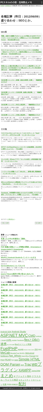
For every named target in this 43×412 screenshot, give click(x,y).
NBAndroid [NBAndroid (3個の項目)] (29, 353)
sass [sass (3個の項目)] (16, 360)
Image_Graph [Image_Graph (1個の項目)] (31, 349)
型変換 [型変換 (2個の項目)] (9, 384)
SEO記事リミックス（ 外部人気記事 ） (14, 115)
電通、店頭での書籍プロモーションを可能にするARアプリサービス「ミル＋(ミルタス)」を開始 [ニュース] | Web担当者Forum (21, 38)
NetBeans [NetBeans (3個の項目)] (4, 356)
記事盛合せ (11, 219)
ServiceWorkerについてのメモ (13, 266)
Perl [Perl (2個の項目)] (12, 360)
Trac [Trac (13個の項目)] (27, 364)
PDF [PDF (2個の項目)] (37, 356)
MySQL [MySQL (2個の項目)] (22, 353)
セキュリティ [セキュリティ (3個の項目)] (24, 380)
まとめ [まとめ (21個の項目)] (6, 375)
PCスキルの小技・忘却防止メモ (16, 2)
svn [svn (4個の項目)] (22, 365)
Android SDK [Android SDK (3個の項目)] (5, 332)
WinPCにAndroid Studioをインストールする (18, 257)
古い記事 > (38, 223)
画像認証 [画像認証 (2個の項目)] (15, 384)
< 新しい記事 (5, 223)
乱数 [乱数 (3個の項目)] (5, 384)
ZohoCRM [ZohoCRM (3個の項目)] (36, 371)
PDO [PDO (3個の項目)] (2, 360)
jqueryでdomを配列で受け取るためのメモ (17, 274)
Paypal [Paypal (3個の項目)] (32, 356)
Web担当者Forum (13, 40)
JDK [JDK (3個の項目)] (36, 349)
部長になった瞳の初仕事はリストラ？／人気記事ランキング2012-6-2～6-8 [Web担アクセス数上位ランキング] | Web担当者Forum (21, 67)
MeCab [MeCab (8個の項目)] (5, 352)
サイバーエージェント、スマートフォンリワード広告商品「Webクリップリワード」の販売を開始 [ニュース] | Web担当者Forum (21, 52)
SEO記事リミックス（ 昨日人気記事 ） (14, 104)
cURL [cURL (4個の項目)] (9, 340)
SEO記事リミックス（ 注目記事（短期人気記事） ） (18, 92)
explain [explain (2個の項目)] (14, 340)
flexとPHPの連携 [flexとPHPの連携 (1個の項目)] (10, 344)
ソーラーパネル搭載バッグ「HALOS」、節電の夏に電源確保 (21, 171)
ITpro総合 (19, 149)
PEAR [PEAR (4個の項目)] (8, 359)
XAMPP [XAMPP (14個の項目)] (24, 370)
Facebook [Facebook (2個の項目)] (20, 340)
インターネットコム (28, 135)
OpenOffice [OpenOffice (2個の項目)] (25, 356)
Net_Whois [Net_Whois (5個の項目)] (15, 355)
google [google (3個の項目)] (21, 349)
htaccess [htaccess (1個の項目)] (26, 349)
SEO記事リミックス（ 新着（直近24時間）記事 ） (17, 80)
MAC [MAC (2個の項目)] (40, 349)
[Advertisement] (21, 10)
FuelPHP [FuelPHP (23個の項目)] (8, 348)
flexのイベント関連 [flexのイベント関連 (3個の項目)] (23, 344)
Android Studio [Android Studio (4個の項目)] (19, 331)
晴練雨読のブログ (34, 104)
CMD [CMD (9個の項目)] (31, 335)
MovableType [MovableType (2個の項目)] (14, 353)
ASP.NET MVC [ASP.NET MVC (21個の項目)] (14, 335)
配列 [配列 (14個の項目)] (22, 384)
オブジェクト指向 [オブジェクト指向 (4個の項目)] (22, 376)
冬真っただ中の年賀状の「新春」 (14, 239)
